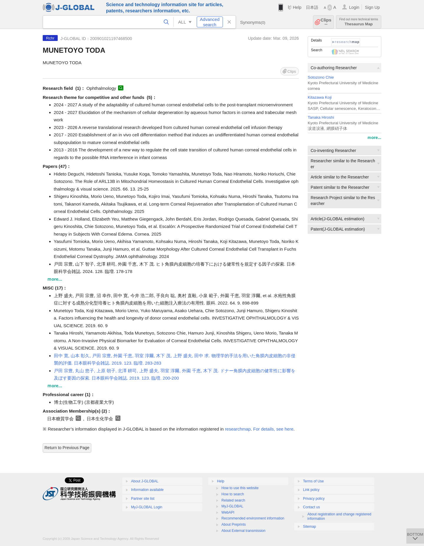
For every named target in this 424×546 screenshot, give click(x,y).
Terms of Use (313, 481)
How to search (232, 494)
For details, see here (273, 428)
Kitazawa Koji (320, 97)
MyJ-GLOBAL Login (146, 507)
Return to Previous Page (67, 447)
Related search (233, 500)
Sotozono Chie (321, 77)
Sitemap (309, 527)
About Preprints (233, 524)
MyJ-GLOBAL (232, 506)
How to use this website (240, 488)
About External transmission (243, 531)
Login (354, 7)
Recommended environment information (252, 518)
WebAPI (227, 512)
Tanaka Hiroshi (321, 117)
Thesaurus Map (358, 22)
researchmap (238, 428)
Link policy (311, 490)
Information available (147, 490)
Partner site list (142, 499)
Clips (326, 22)
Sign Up (372, 7)
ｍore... (374, 137)
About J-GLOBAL (144, 481)
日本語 (312, 7)
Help (297, 7)
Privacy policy (313, 499)
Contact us (311, 507)
